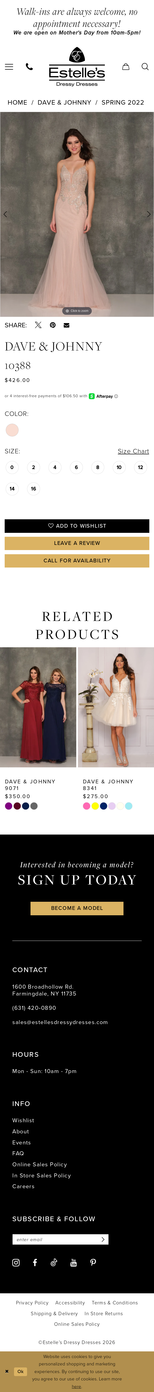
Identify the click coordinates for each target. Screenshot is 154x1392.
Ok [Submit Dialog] (20, 1371)
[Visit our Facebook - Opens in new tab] (35, 1263)
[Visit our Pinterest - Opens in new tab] (93, 1263)
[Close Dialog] (6, 1372)
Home (17, 102)
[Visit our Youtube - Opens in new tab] (73, 1263)
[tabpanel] (77, 214)
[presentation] (38, 707)
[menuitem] (29, 66)
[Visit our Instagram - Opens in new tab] (16, 1263)
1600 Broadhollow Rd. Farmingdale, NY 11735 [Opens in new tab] (44, 990)
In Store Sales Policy (41, 1175)
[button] (126, 66)
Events (21, 1142)
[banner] (77, 67)
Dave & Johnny (65, 102)
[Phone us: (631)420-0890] (29, 66)
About (20, 1131)
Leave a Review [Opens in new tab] (77, 543)
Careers (23, 1186)
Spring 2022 (123, 102)
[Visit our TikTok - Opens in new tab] (53, 1263)
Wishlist (23, 1120)
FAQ (18, 1153)
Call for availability (77, 561)
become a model (77, 908)
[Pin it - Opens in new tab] (53, 325)
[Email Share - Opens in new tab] (66, 325)
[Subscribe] (102, 1239)
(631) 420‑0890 (34, 1008)
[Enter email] (60, 1239)
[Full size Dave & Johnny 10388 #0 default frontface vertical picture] (77, 214)
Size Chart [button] (133, 451)
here (76, 1386)
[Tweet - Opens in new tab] (38, 325)
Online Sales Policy (39, 1164)
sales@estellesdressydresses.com (60, 1022)
